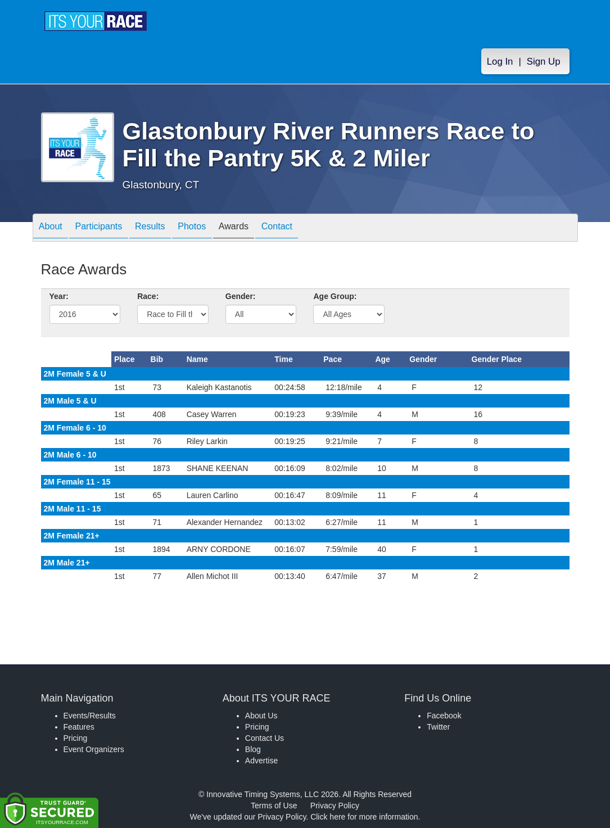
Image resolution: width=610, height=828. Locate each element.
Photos (215, 228)
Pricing (76, 738)
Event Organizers (94, 749)
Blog (253, 749)
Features (79, 726)
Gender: (240, 296)
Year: (59, 296)
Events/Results (90, 715)
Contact (313, 228)
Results (167, 228)
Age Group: (334, 296)
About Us (261, 715)
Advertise (261, 760)
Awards (263, 228)
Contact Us (264, 738)
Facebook (444, 715)
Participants (108, 228)
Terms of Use (274, 805)
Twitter (438, 726)
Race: (148, 296)
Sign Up (544, 62)
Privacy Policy (334, 805)
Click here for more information (364, 816)
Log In (500, 62)
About (54, 228)
